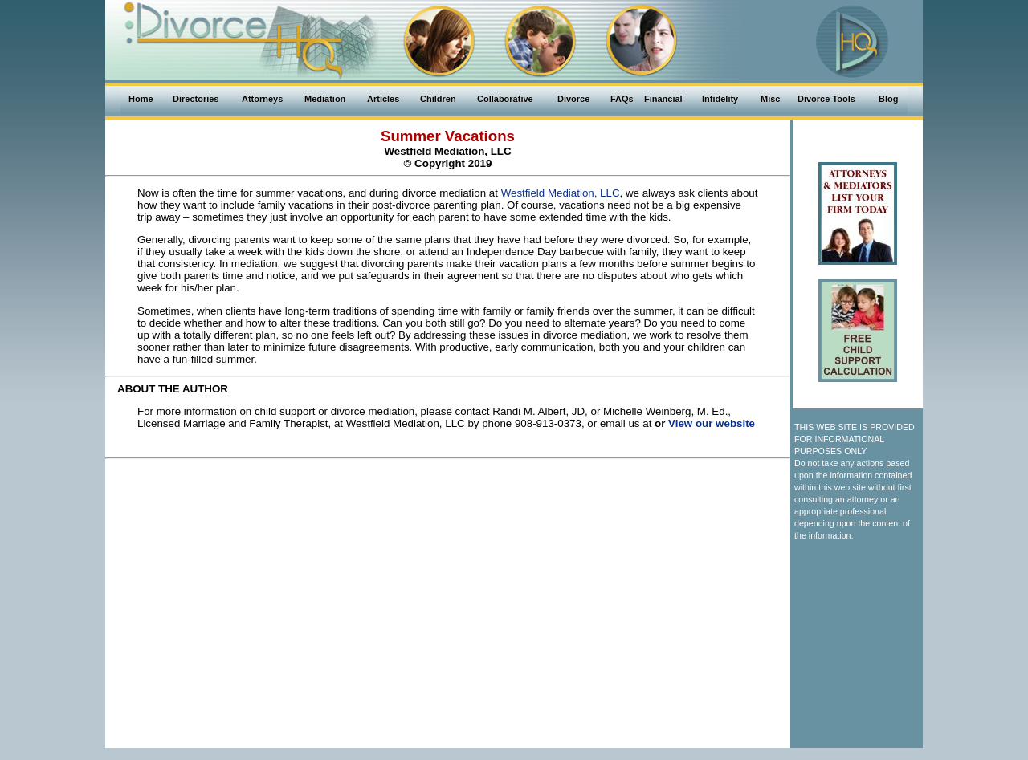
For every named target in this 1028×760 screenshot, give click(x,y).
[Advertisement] (448, 501)
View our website (711, 423)
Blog (888, 99)
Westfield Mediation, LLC (560, 193)
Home (140, 99)
